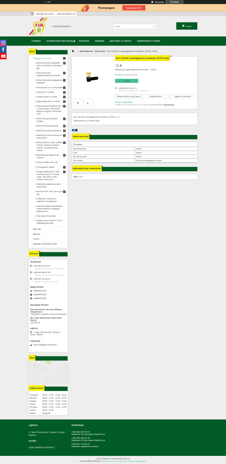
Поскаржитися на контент (113, 461)
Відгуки (36, 234)
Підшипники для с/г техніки (48, 101)
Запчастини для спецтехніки (49, 130)
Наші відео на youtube (46, 216)
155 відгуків (159, 2)
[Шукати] (153, 26)
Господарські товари (45, 167)
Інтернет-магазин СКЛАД (60, 41)
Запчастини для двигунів (47, 126)
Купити (127, 81)
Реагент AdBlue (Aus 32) (47, 162)
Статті (36, 239)
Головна (36, 41)
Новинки (99, 41)
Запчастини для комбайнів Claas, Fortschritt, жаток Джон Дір (49, 65)
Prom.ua (126, 459)
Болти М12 (100, 51)
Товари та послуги (42, 58)
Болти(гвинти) (86, 51)
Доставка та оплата (120, 41)
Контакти (84, 41)
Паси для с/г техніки (45, 92)
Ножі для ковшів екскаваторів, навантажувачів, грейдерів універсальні (50, 208)
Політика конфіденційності (136, 461)
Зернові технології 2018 (45, 244)
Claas (117, 117)
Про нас (37, 229)
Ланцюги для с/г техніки (47, 97)
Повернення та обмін (148, 41)
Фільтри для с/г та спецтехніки (50, 87)
